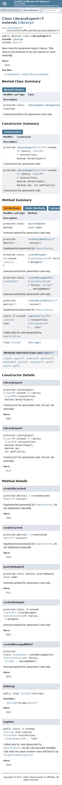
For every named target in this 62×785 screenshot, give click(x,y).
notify (22, 362)
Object (17, 42)
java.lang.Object (11, 28)
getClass (46, 358)
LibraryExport (30, 10)
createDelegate (37, 254)
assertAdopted (36, 223)
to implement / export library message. (26, 74)
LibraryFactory (38, 258)
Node (31, 227)
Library (25, 23)
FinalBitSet (10, 281)
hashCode (8, 362)
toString (33, 342)
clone (6, 358)
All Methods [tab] (12, 208)
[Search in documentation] (50, 10)
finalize (31, 358)
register (33, 316)
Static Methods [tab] (35, 208)
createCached (36, 239)
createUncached (37, 300)
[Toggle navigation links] (4, 3)
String (46, 285)
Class (38, 147)
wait (48, 362)
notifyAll (36, 362)
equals (18, 358)
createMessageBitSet (40, 277)
